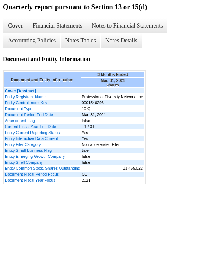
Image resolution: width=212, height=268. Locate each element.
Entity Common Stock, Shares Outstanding (42, 168)
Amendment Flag (20, 120)
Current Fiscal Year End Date (30, 126)
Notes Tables (80, 40)
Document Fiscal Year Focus (30, 180)
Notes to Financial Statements (127, 25)
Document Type (18, 108)
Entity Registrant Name (25, 97)
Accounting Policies (32, 40)
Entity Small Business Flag (28, 150)
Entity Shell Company (24, 162)
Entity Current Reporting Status (32, 132)
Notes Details (121, 40)
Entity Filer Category (23, 144)
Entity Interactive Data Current (31, 138)
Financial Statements (58, 25)
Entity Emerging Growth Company (35, 156)
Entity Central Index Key (26, 102)
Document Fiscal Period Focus (32, 174)
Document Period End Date (29, 114)
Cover (15, 25)
